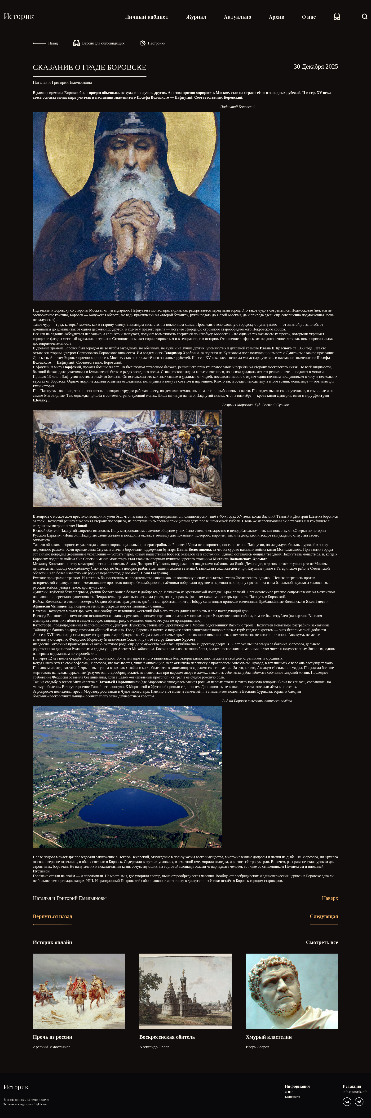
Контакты (292, 1097)
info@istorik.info (355, 1092)
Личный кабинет (146, 16)
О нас (309, 16)
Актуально (237, 16)
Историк (19, 16)
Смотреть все (322, 942)
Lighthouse (41, 1104)
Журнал (196, 16)
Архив (276, 16)
